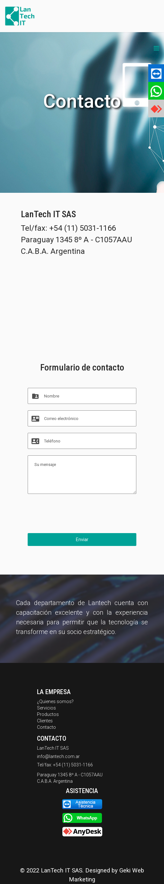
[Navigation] (156, 48)
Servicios (46, 707)
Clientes (45, 720)
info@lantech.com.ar (58, 756)
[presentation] (76, 514)
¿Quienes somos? (55, 701)
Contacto (46, 727)
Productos (48, 714)
